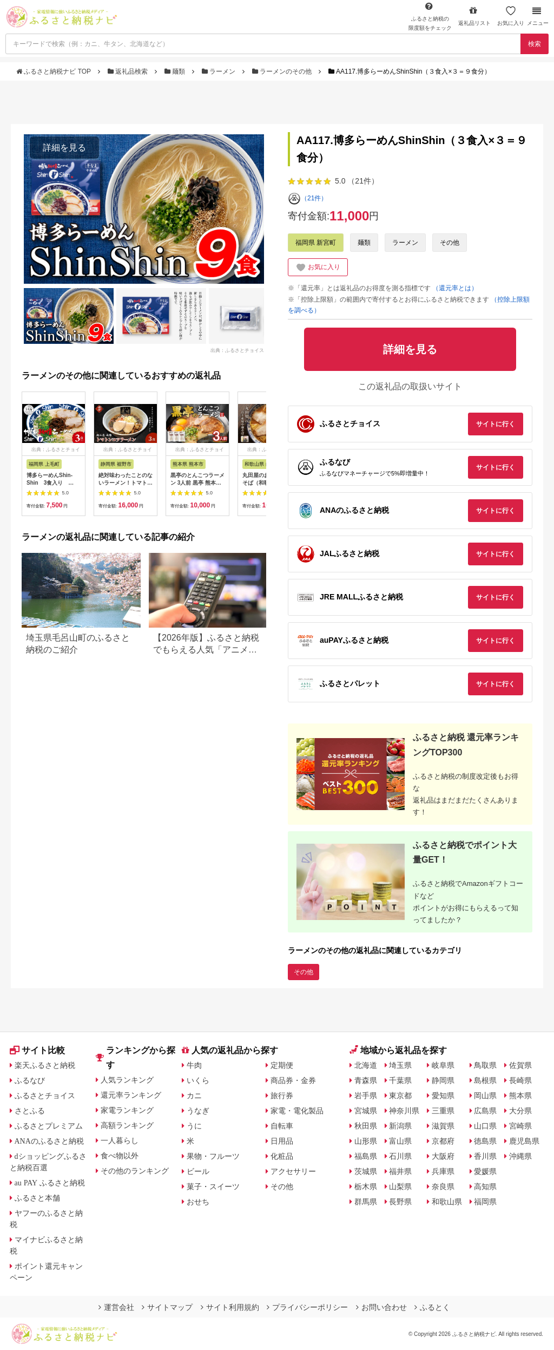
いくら (198, 1080)
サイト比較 (37, 1050)
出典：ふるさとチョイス (237, 350)
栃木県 (365, 1186)
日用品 (282, 1141)
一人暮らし (119, 1140)
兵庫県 (443, 1171)
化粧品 (282, 1156)
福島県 (365, 1156)
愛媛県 (485, 1171)
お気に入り (510, 16)
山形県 (365, 1141)
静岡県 (443, 1080)
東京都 (400, 1095)
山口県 (485, 1126)
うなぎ (198, 1110)
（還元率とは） (455, 288)
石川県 (400, 1156)
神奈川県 (404, 1110)
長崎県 (520, 1080)
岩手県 (365, 1095)
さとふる (30, 1110)
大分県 (520, 1110)
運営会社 (116, 1307)
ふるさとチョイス (45, 1095)
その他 (449, 242)
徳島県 (485, 1141)
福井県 (400, 1171)
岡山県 (485, 1095)
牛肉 (194, 1065)
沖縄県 (520, 1156)
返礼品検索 (129, 71)
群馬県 (365, 1201)
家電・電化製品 (297, 1110)
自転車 (282, 1126)
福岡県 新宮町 (315, 242)
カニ (194, 1095)
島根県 (485, 1080)
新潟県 (400, 1126)
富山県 (400, 1141)
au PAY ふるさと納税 (50, 1182)
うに (194, 1126)
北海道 (365, 1065)
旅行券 (282, 1095)
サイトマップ (167, 1307)
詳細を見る (64, 147)
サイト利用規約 (230, 1307)
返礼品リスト (474, 16)
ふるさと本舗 (37, 1198)
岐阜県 (443, 1065)
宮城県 (365, 1110)
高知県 (485, 1186)
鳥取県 (485, 1065)
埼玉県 (400, 1065)
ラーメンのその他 (283, 71)
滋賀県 (443, 1126)
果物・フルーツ (213, 1156)
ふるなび (30, 1080)
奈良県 (443, 1186)
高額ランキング (127, 1125)
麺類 (175, 71)
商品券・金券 (293, 1080)
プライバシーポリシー (307, 1307)
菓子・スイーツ (213, 1186)
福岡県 (485, 1201)
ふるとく (432, 1307)
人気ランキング (127, 1080)
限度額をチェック (430, 16)
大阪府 (443, 1156)
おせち (198, 1201)
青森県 (365, 1080)
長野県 (400, 1201)
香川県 (485, 1156)
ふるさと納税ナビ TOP (54, 71)
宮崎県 (520, 1126)
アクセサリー (293, 1171)
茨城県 (365, 1171)
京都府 (443, 1141)
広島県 (485, 1110)
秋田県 (365, 1126)
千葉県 (400, 1080)
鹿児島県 (524, 1141)
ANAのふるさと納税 (49, 1141)
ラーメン (220, 71)
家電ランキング (127, 1110)
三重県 (443, 1110)
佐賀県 (520, 1065)
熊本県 (520, 1095)
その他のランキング (135, 1171)
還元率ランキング (131, 1095)
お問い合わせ (381, 1307)
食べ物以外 (119, 1155)
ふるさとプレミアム (49, 1126)
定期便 (282, 1065)
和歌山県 (447, 1201)
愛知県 (443, 1095)
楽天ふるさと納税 (45, 1065)
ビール (198, 1171)
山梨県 (400, 1186)
